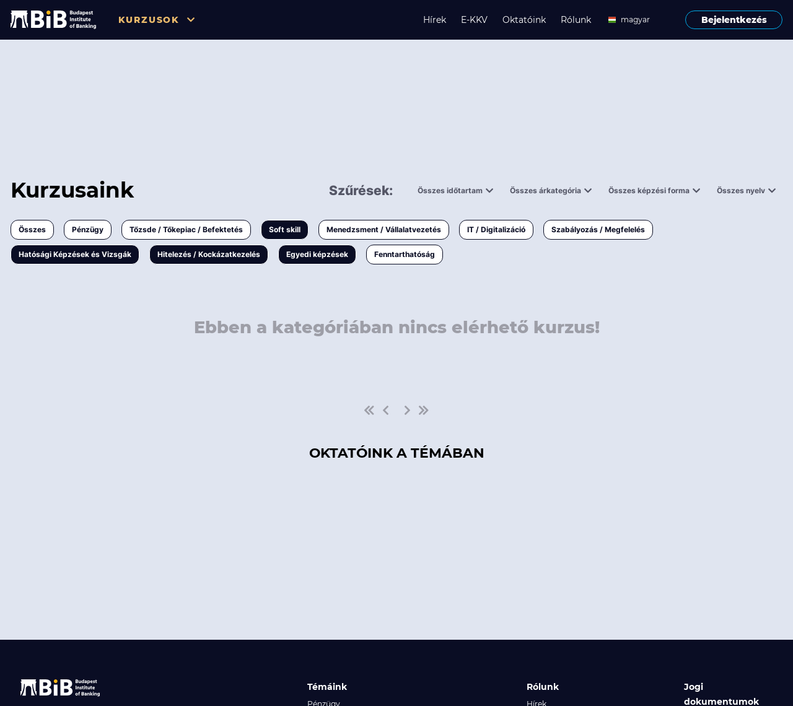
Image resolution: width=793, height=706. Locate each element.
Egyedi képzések (317, 254)
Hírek (434, 19)
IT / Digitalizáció (496, 229)
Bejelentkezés (734, 19)
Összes (32, 229)
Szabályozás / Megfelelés (598, 229)
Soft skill (284, 229)
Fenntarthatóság (404, 254)
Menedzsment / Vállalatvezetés (383, 229)
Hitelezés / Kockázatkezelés (208, 254)
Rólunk (576, 19)
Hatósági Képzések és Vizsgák (75, 254)
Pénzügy (87, 229)
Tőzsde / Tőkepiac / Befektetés (186, 229)
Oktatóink (524, 19)
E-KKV (474, 19)
